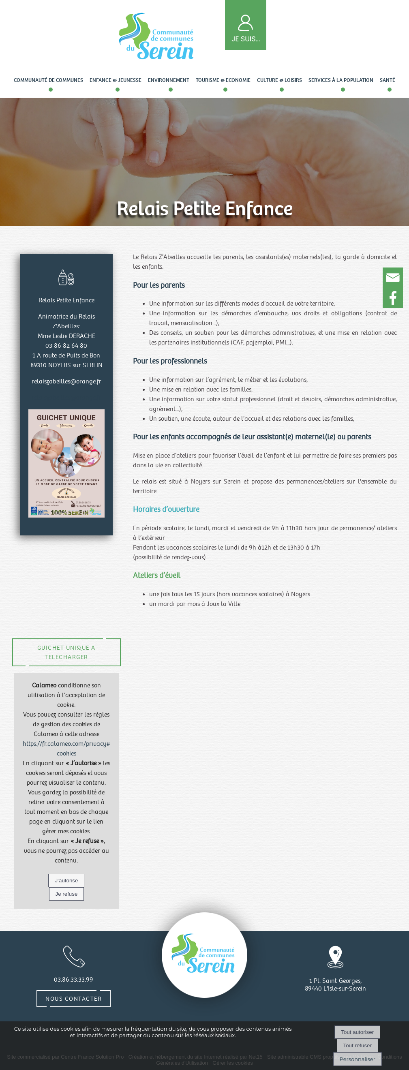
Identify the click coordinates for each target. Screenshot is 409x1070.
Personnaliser (357, 1059)
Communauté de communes (48, 80)
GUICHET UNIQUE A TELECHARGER (66, 652)
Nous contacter (73, 998)
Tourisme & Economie (223, 80)
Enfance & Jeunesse (115, 80)
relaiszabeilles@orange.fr (66, 398)
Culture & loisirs (279, 80)
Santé (387, 80)
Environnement (168, 80)
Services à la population (340, 80)
